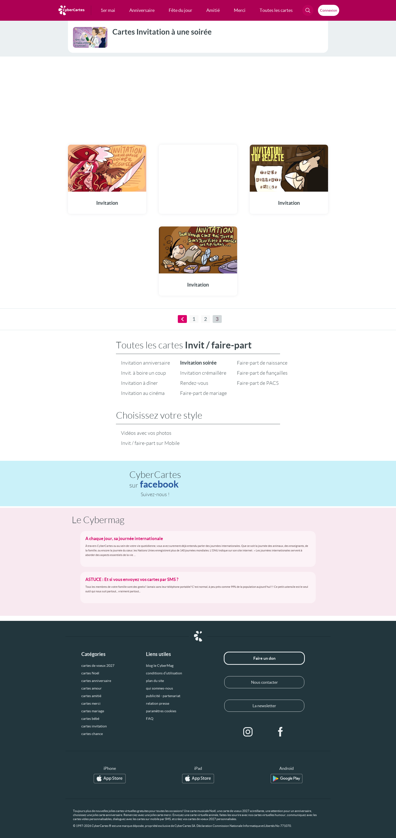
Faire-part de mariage (203, 393)
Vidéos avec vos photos (146, 433)
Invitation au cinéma (143, 393)
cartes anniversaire (96, 681)
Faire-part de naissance (262, 363)
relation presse (157, 703)
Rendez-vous (194, 383)
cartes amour (91, 688)
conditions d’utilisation (164, 673)
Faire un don (264, 658)
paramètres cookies (161, 711)
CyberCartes (155, 479)
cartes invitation (94, 726)
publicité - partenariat (163, 696)
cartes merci (91, 703)
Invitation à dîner (139, 383)
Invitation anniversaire (145, 363)
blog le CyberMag (160, 666)
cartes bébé (90, 719)
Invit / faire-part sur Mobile (150, 443)
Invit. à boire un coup (143, 373)
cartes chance (92, 734)
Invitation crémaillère (203, 373)
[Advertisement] (198, 97)
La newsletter (264, 705)
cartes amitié (91, 696)
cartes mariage (92, 711)
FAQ (149, 719)
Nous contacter (264, 682)
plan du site (155, 681)
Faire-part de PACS (258, 383)
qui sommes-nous (159, 688)
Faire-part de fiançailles (262, 373)
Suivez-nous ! (155, 494)
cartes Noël (90, 673)
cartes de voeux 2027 (97, 666)
